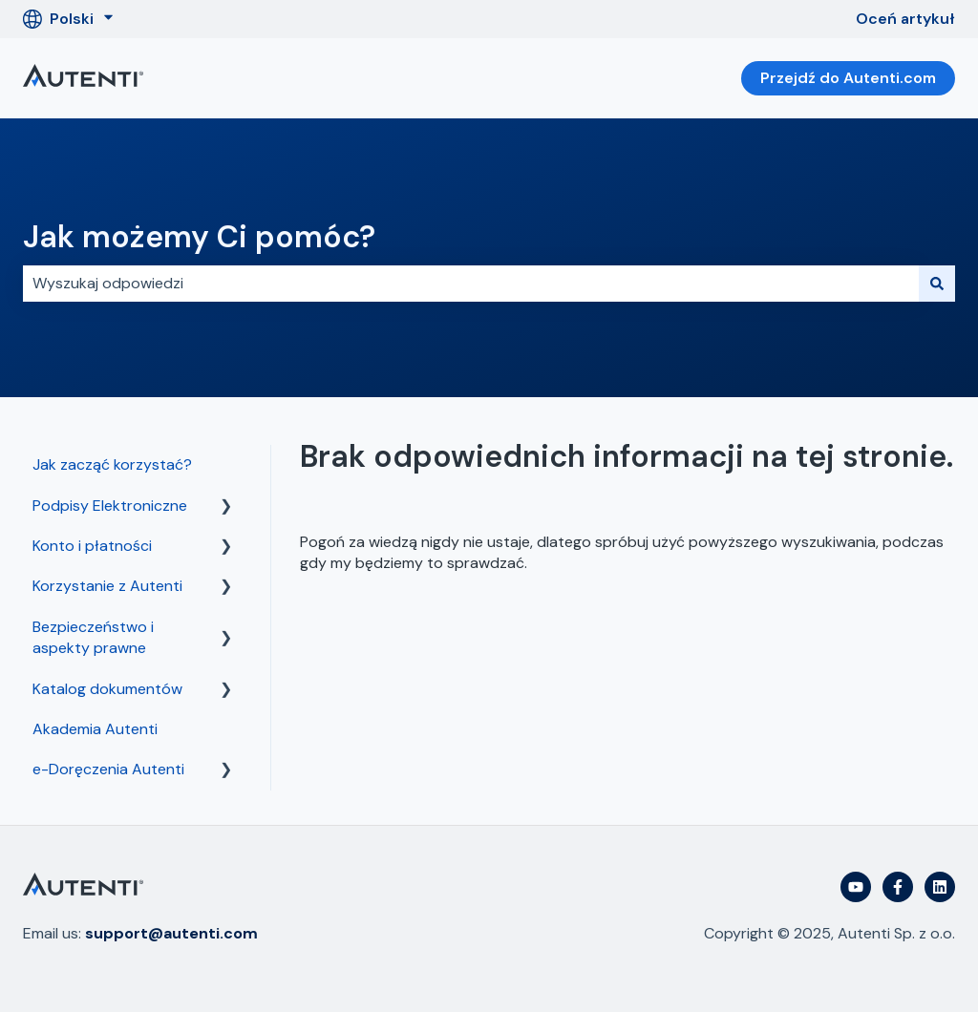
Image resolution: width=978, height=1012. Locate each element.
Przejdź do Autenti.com (848, 78)
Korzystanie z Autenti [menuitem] (107, 586)
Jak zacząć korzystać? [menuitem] (112, 464)
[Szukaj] (937, 283)
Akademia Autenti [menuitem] (95, 729)
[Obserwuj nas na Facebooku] (897, 887)
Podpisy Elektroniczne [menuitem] (109, 505)
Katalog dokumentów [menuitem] (107, 689)
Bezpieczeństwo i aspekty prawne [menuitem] (93, 637)
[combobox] (471, 283)
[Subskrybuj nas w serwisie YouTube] (855, 887)
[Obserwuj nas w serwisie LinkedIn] (940, 887)
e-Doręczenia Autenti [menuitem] (108, 769)
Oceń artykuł (905, 19)
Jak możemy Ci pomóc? (199, 237)
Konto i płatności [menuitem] (92, 546)
